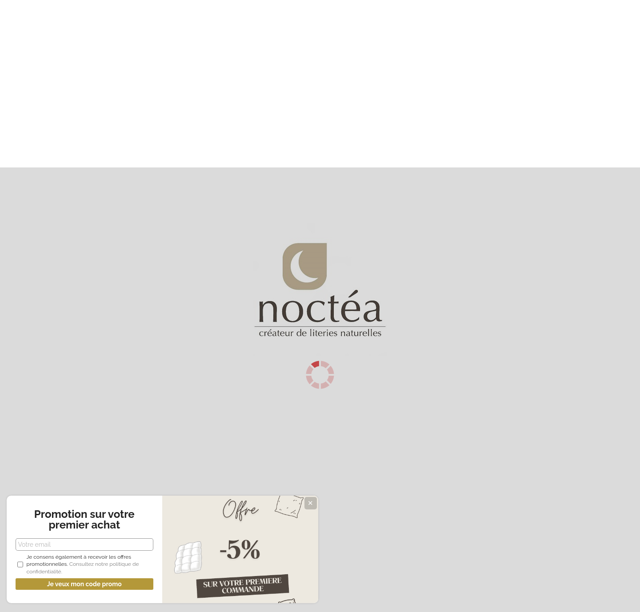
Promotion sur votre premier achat (66, 507)
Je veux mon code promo (66, 584)
